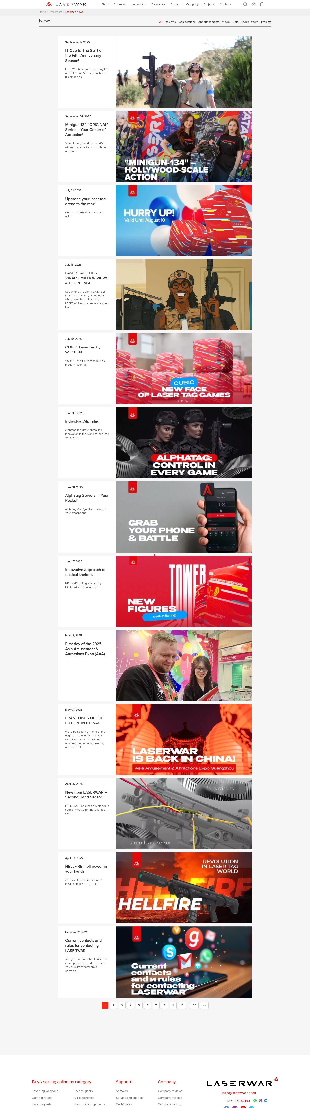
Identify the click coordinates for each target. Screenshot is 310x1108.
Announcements (208, 22)
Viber (260, 1101)
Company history (169, 1104)
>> (204, 1005)
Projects (266, 22)
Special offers (249, 22)
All (160, 22)
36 (194, 1005)
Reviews (170, 22)
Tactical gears (83, 1091)
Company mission (170, 1098)
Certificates (124, 1104)
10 (182, 1005)
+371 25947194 (238, 1101)
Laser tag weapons (45, 1091)
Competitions (187, 22)
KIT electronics (84, 1098)
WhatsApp (255, 1100)
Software (122, 1091)
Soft (235, 22)
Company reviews (170, 1091)
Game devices (42, 1098)
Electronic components (89, 1104)
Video (226, 22)
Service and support (129, 1098)
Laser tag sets (42, 1104)
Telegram (266, 1100)
